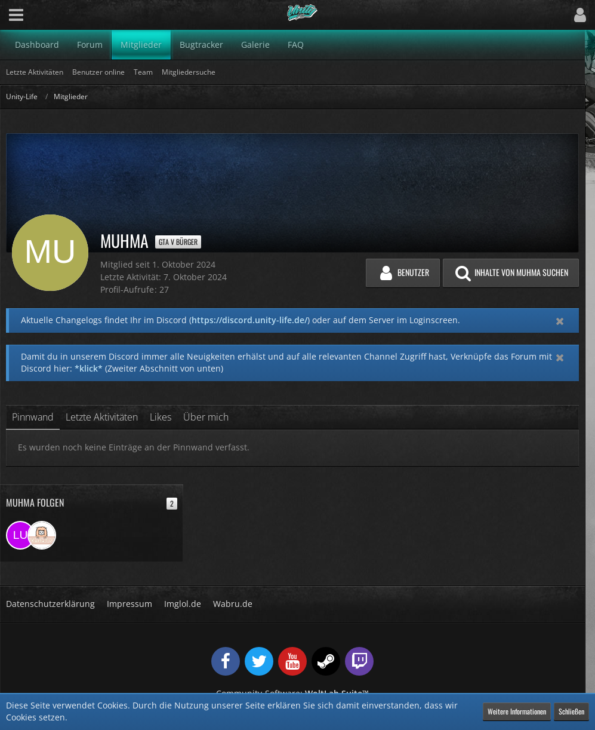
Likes (160, 417)
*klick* (89, 368)
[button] (16, 14)
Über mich (206, 417)
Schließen (571, 711)
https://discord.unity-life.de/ (249, 320)
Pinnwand (33, 417)
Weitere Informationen (517, 711)
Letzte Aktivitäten (102, 417)
